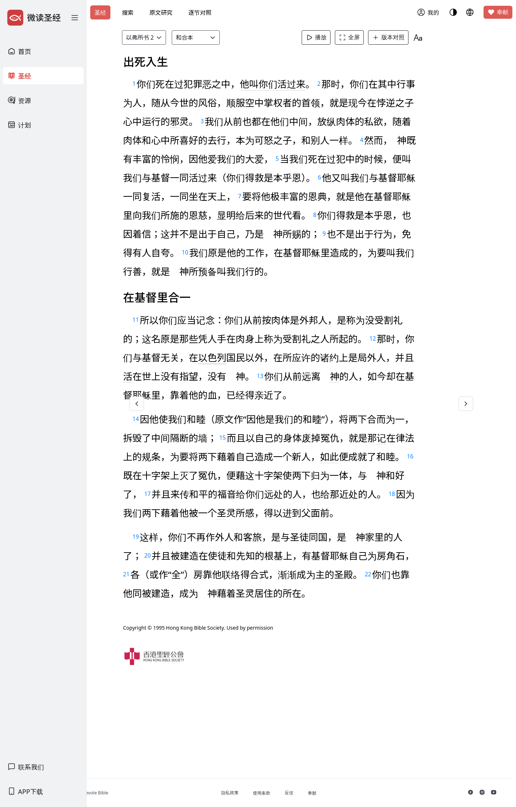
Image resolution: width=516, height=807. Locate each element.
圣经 (100, 13)
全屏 (360, 37)
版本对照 (399, 37)
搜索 (128, 13)
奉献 (497, 12)
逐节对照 (199, 13)
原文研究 (160, 13)
